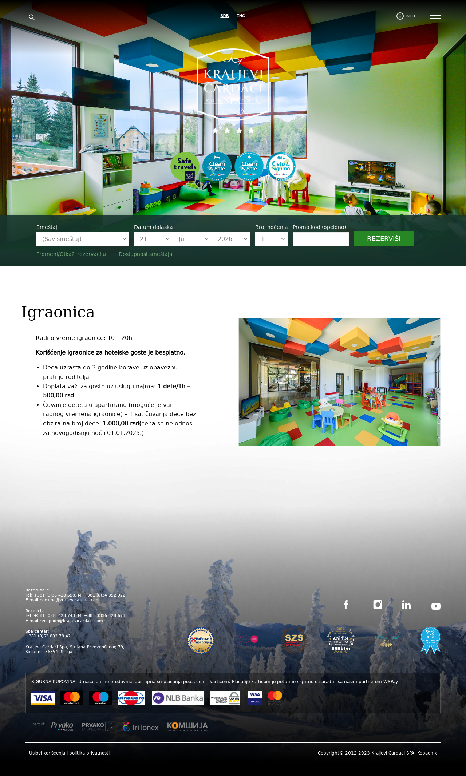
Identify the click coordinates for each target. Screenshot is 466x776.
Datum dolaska (153, 227)
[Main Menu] (435, 17)
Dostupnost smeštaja (146, 254)
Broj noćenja (271, 227)
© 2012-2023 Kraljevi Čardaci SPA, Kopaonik (377, 753)
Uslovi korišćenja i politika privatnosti (69, 753)
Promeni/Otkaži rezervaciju (71, 254)
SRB (224, 15)
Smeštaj (46, 227)
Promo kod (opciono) (319, 227)
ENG (241, 15)
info (410, 16)
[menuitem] (69, 753)
